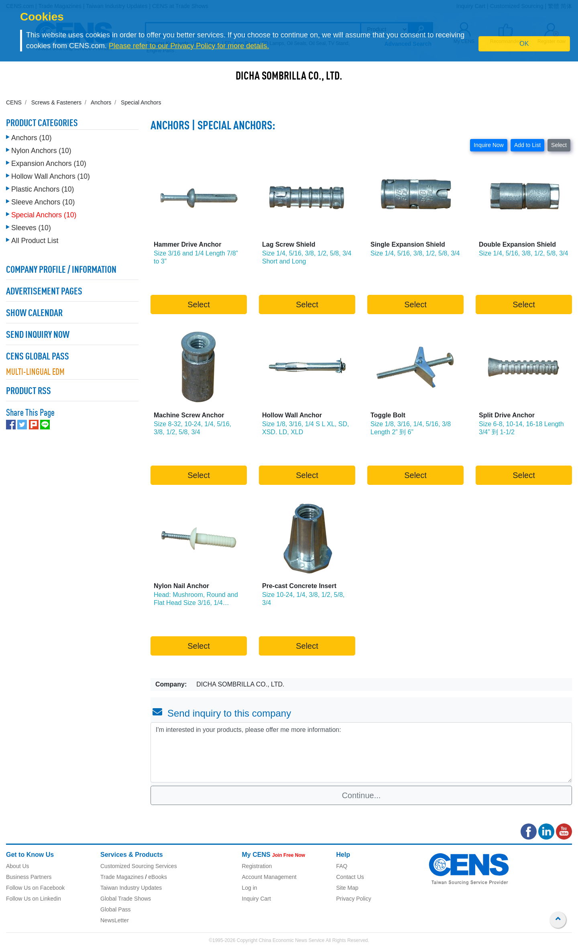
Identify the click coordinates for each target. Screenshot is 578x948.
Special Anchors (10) (43, 215)
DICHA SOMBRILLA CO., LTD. (289, 76)
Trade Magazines (122, 877)
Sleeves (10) (31, 228)
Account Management (269, 877)
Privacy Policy (353, 898)
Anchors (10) (31, 138)
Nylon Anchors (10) (41, 151)
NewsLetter (114, 920)
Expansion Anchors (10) (48, 163)
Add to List (527, 145)
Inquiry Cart (256, 898)
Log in (249, 888)
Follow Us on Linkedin (33, 898)
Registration (257, 866)
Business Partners (29, 877)
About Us (17, 866)
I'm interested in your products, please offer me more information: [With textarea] (361, 752)
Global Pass (115, 909)
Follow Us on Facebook (35, 888)
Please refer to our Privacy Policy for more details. (189, 46)
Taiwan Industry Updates (131, 888)
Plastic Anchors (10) (42, 189)
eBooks (157, 877)
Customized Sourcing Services (138, 866)
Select (559, 145)
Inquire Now (489, 145)
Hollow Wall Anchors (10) (50, 176)
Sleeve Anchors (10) (43, 202)
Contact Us (350, 877)
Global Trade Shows (125, 898)
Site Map (347, 888)
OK (524, 43)
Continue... (361, 795)
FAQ (342, 866)
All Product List (34, 241)
